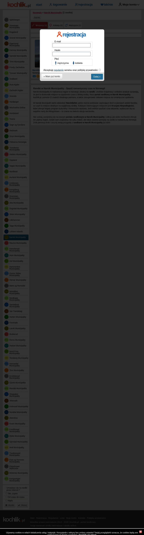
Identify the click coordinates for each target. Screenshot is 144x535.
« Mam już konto (52, 76)
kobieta (79, 63)
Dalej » (96, 76)
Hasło (57, 50)
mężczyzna (63, 63)
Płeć (57, 59)
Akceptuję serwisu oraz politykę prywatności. (71, 70)
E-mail (58, 41)
